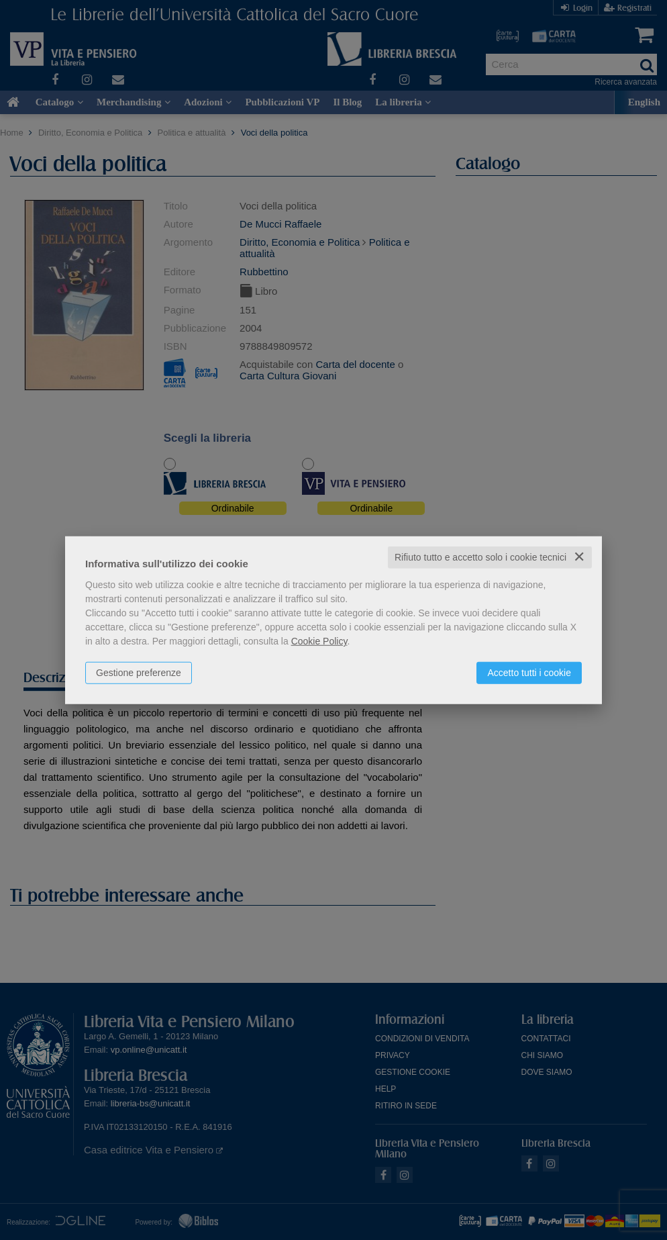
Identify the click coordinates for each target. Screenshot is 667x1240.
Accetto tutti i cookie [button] (529, 672)
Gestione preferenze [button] (138, 672)
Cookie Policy (319, 641)
